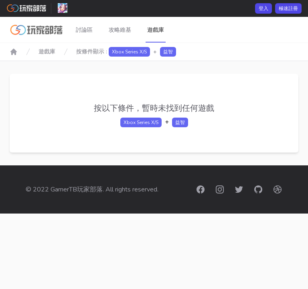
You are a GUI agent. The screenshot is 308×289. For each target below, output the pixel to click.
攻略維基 (120, 30)
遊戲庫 (155, 30)
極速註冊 (288, 8)
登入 (263, 8)
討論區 (84, 30)
